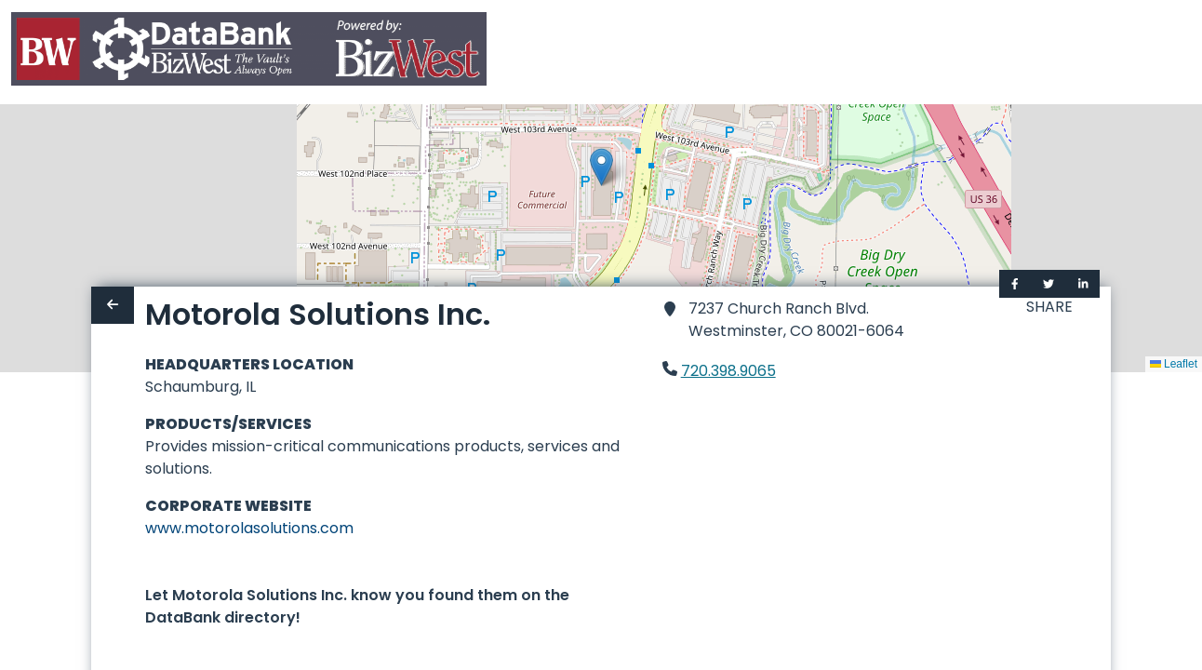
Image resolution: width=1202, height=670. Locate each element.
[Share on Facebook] (1015, 284)
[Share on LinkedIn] (1083, 284)
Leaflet (1173, 363)
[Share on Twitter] (1048, 284)
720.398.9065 (728, 371)
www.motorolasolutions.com (249, 528)
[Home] (249, 52)
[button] (601, 167)
